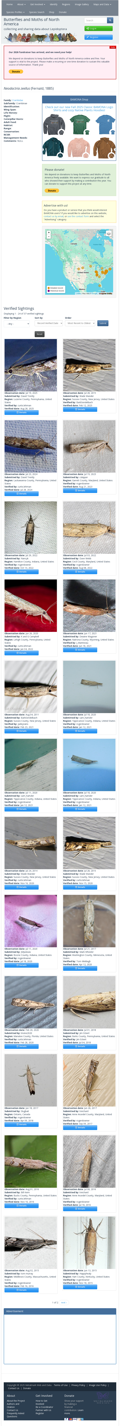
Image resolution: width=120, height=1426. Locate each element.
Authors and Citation (13, 1405)
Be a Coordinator (44, 1407)
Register (40, 1413)
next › (64, 1302)
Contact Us (13, 1388)
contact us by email (53, 216)
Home (9, 4)
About (21, 4)
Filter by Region (12, 317)
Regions (66, 4)
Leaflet (78, 293)
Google (94, 293)
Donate (63, 12)
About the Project (16, 1400)
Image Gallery (82, 4)
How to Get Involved (41, 1402)
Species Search (36, 12)
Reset (39, 334)
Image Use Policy (97, 1385)
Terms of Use (61, 1385)
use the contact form (78, 216)
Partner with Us (43, 1410)
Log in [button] (91, 28)
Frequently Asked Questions (15, 1415)
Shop (51, 12)
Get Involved (37, 4)
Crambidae (17, 100)
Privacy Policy (78, 1385)
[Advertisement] (60, 1339)
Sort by (39, 317)
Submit (102, 323)
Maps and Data (102, 4)
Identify (53, 4)
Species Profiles (15, 12)
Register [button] (92, 37)
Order (68, 317)
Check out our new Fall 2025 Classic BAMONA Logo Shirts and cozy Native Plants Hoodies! (79, 108)
